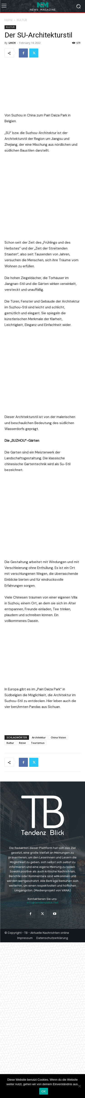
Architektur (39, 893)
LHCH (12, 42)
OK (43, 1091)
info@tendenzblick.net (42, 1058)
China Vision (58, 893)
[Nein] (79, 1086)
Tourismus (37, 898)
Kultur (10, 898)
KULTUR (22, 20)
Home (8, 20)
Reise (22, 898)
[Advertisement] (42, 877)
